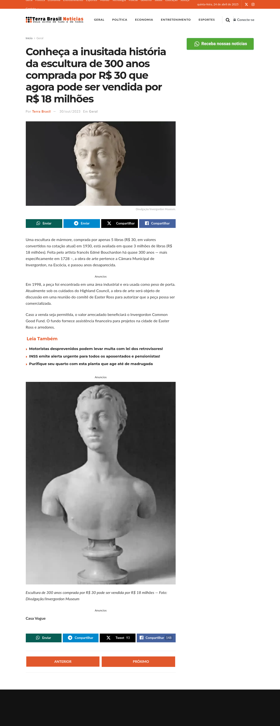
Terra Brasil (41, 111)
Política (119, 19)
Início (29, 38)
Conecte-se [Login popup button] (244, 20)
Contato (31, 8)
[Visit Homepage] (54, 20)
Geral (99, 19)
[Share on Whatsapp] (44, 223)
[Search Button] (228, 20)
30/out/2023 (70, 111)
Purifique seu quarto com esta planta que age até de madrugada (91, 364)
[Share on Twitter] (119, 223)
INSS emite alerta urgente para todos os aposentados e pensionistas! (94, 356)
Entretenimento (176, 19)
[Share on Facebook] (157, 223)
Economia (144, 19)
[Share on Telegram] (81, 223)
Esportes (207, 19)
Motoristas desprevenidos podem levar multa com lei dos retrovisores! (96, 349)
